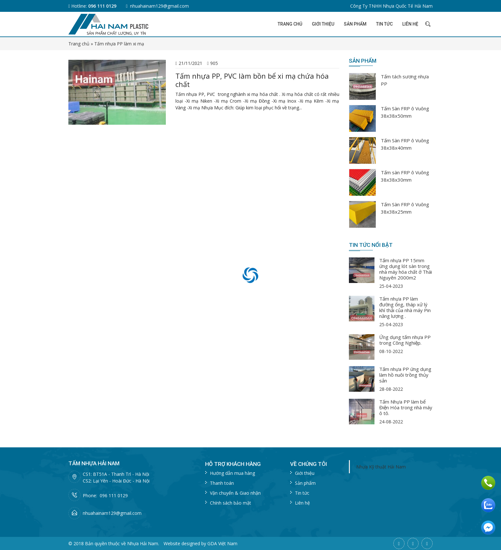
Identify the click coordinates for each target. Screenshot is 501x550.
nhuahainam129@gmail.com (159, 6)
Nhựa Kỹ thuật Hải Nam (381, 467)
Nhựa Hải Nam (142, 543)
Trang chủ (290, 24)
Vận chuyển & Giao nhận (235, 493)
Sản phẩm (355, 24)
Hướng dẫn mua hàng (232, 473)
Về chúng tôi (308, 464)
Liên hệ (410, 24)
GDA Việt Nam (222, 543)
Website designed (182, 543)
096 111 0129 (102, 6)
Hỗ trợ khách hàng (233, 464)
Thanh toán (222, 483)
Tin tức (384, 24)
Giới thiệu (323, 24)
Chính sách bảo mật (230, 503)
